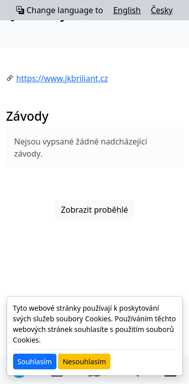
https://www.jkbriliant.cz (62, 78)
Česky (162, 10)
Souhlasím (35, 361)
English (127, 10)
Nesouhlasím (84, 361)
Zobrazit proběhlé (94, 209)
